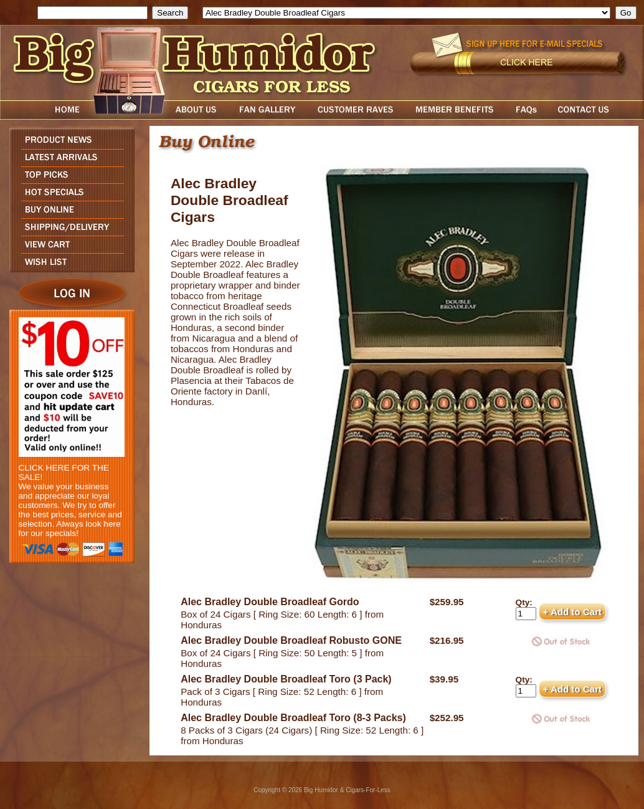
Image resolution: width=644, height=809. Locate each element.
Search (21, 12)
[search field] (92, 12)
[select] (406, 13)
